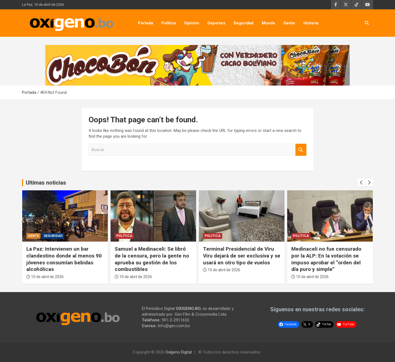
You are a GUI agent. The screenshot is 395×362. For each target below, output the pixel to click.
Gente (289, 23)
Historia (310, 23)
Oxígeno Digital (178, 352)
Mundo (268, 23)
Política (168, 23)
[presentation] (361, 182)
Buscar (300, 150)
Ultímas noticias (46, 182)
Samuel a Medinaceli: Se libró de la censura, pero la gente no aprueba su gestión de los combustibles (152, 259)
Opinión (191, 23)
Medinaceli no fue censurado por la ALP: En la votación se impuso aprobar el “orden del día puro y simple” (326, 259)
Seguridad (243, 23)
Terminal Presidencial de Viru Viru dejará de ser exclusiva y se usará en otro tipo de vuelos (241, 255)
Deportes (216, 23)
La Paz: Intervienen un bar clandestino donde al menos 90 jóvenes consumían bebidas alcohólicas (64, 259)
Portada (145, 23)
